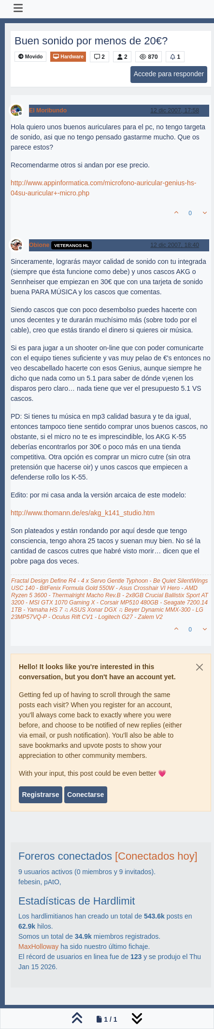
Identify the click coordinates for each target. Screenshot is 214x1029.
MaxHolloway (38, 946)
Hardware (68, 57)
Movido (30, 57)
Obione (39, 245)
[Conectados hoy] (156, 856)
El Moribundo (48, 110)
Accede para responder (169, 74)
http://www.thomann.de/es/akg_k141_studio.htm (83, 513)
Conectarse (85, 794)
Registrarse (40, 794)
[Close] (199, 667)
